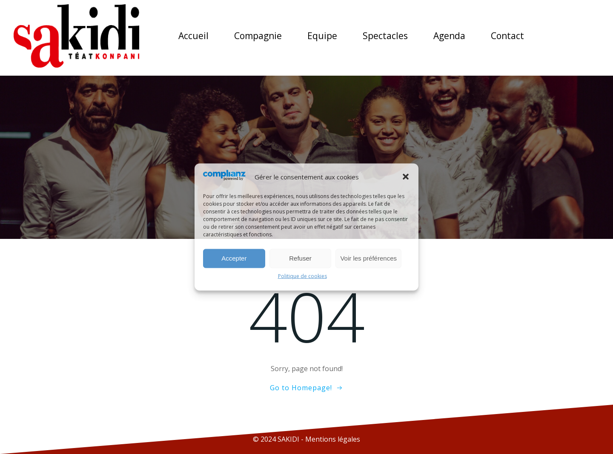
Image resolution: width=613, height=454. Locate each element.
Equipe (322, 36)
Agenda (449, 36)
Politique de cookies (302, 275)
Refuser (300, 258)
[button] (405, 177)
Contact (507, 36)
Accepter (233, 258)
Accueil (193, 36)
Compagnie (258, 36)
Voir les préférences (368, 258)
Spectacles (385, 36)
